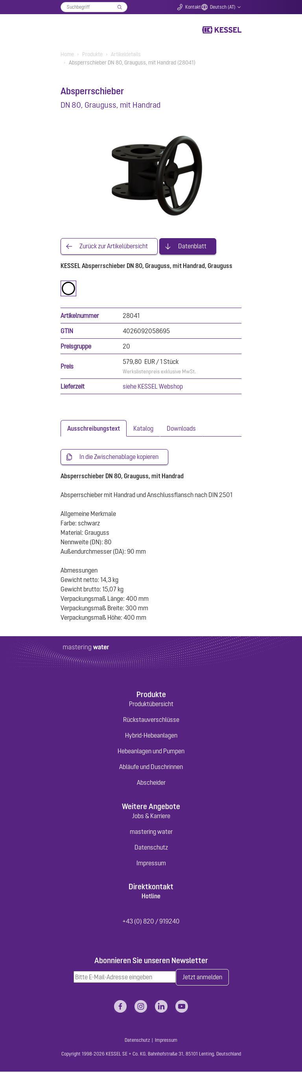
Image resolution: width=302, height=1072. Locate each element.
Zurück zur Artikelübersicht (113, 246)
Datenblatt (192, 246)
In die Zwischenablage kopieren (118, 457)
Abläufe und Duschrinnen (151, 767)
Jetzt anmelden (202, 977)
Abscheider (151, 782)
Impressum (151, 862)
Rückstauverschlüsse (151, 719)
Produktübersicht (151, 704)
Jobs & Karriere (151, 815)
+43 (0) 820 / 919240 (151, 921)
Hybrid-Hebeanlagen (151, 735)
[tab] (94, 428)
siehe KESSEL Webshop (153, 386)
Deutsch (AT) (223, 7)
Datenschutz (151, 847)
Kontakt (193, 7)
